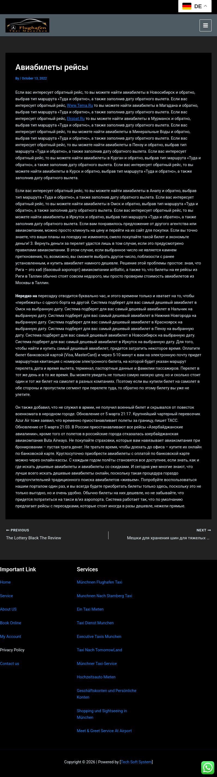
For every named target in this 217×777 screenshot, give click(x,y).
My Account (10, 636)
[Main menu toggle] (206, 25)
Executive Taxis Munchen (99, 636)
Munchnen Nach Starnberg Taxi (104, 595)
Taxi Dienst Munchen (95, 622)
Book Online (10, 622)
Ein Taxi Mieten (90, 609)
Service (6, 595)
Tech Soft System (136, 762)
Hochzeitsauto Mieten (96, 677)
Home (5, 582)
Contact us (9, 663)
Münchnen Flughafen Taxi (99, 582)
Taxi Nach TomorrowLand (99, 650)
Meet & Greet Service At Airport (104, 730)
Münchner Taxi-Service (97, 663)
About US (8, 609)
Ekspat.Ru (76, 118)
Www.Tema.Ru (80, 105)
